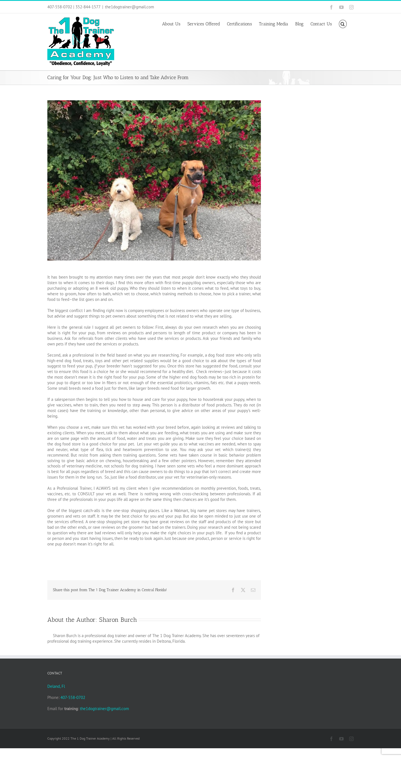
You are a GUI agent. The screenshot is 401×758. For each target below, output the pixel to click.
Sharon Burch (118, 619)
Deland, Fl (56, 686)
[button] (343, 23)
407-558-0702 (72, 697)
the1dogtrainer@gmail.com (129, 6)
